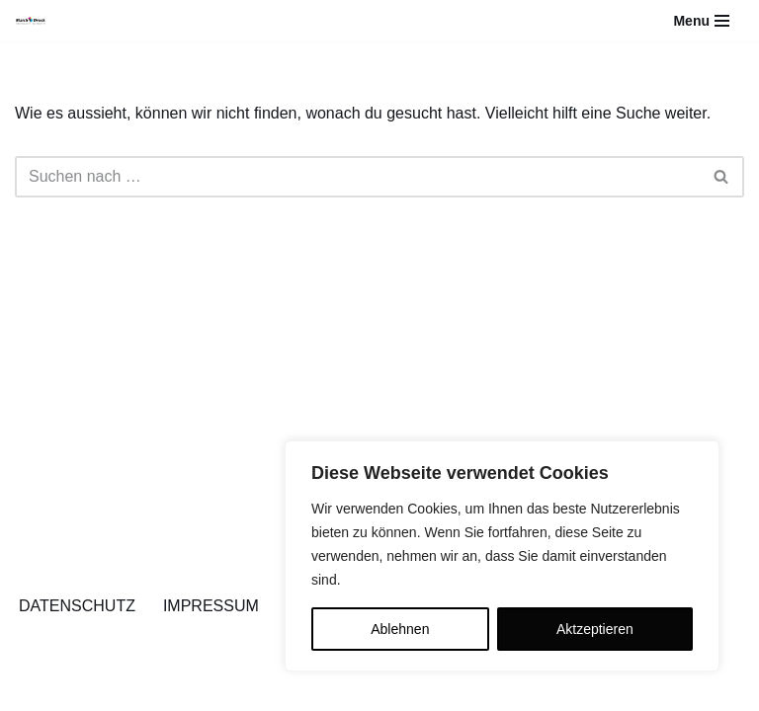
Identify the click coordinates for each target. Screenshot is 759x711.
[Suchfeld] (357, 177)
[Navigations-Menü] (701, 21)
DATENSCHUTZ (77, 605)
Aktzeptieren (594, 629)
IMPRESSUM (211, 605)
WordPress (214, 689)
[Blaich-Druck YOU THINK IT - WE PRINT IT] (30, 21)
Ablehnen (400, 629)
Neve (33, 689)
